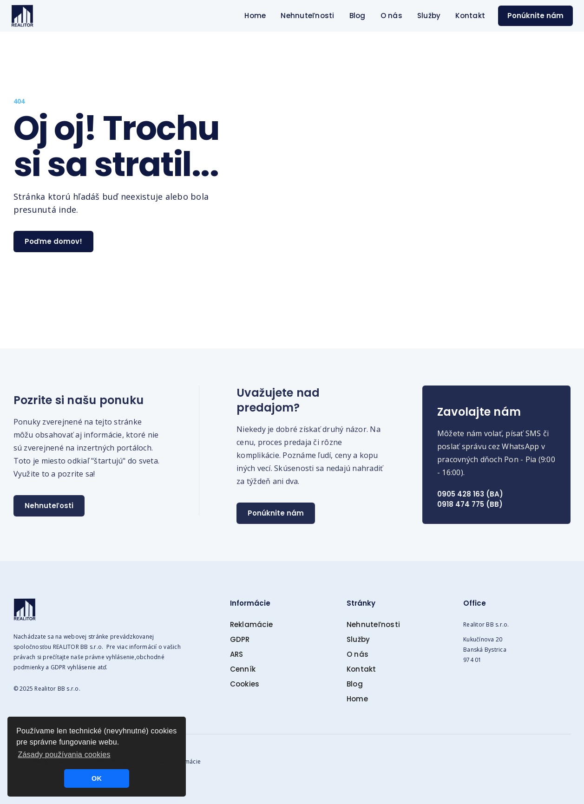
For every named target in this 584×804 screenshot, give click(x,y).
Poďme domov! (53, 241)
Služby (429, 15)
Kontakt (470, 15)
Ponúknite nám (535, 15)
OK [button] (97, 778)
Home (255, 15)
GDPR (240, 639)
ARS (236, 654)
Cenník (243, 669)
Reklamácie (251, 624)
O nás (391, 15)
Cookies (245, 684)
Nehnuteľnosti (307, 15)
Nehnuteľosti (49, 505)
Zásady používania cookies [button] (64, 754)
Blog (357, 15)
